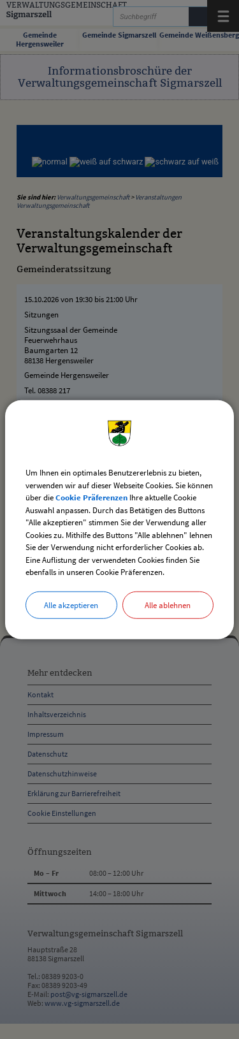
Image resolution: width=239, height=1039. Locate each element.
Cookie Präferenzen (91, 497)
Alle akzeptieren (71, 604)
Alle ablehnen (168, 604)
